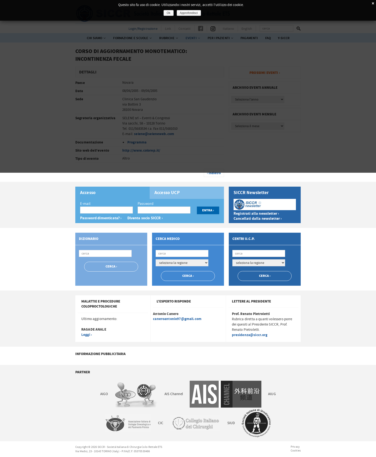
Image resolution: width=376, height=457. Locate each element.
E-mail (85, 203)
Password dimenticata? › (101, 218)
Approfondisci (189, 13)
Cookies (296, 450)
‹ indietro (214, 173)
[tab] (112, 193)
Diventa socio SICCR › (145, 218)
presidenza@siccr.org (250, 335)
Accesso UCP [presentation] (167, 193)
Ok (168, 13)
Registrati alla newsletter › (256, 213)
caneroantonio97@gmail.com (177, 318)
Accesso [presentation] (88, 193)
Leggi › (86, 334)
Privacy (295, 447)
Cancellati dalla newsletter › (258, 218)
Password (145, 203)
